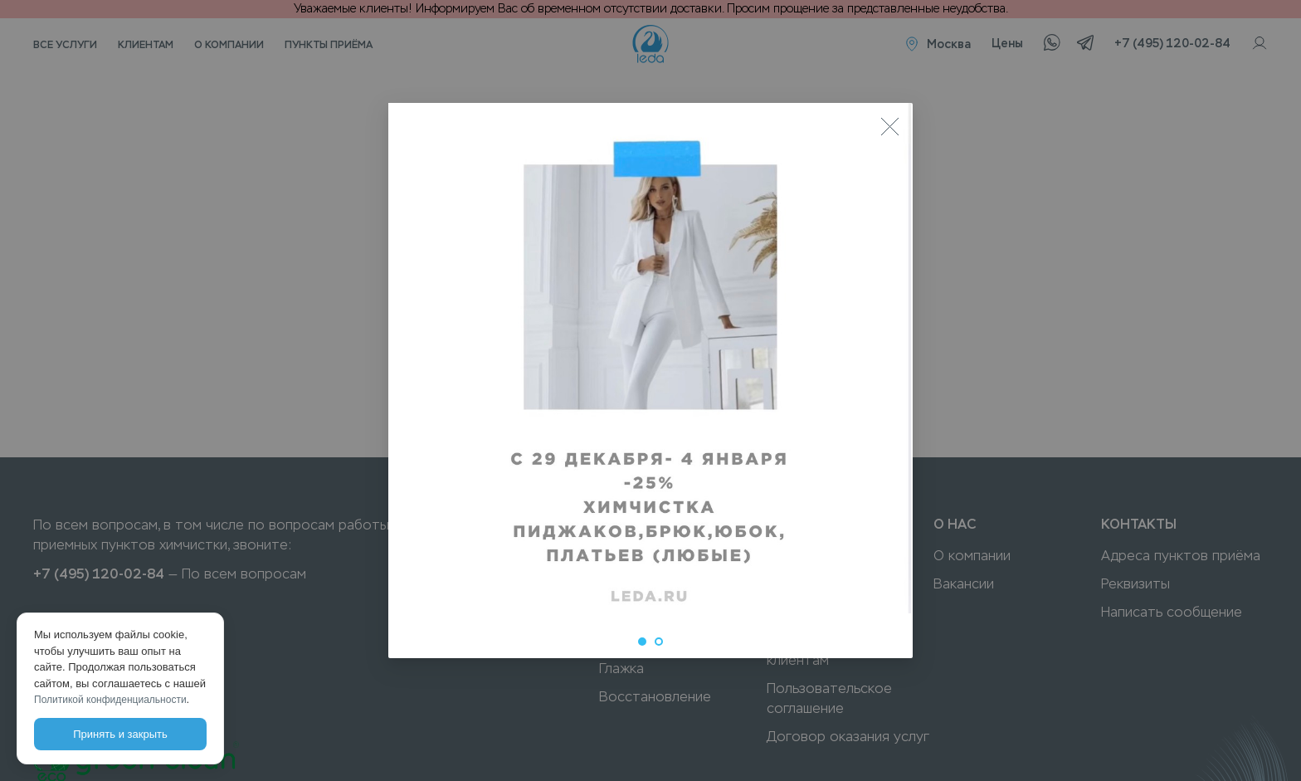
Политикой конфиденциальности (110, 699)
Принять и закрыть (120, 734)
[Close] (889, 126)
